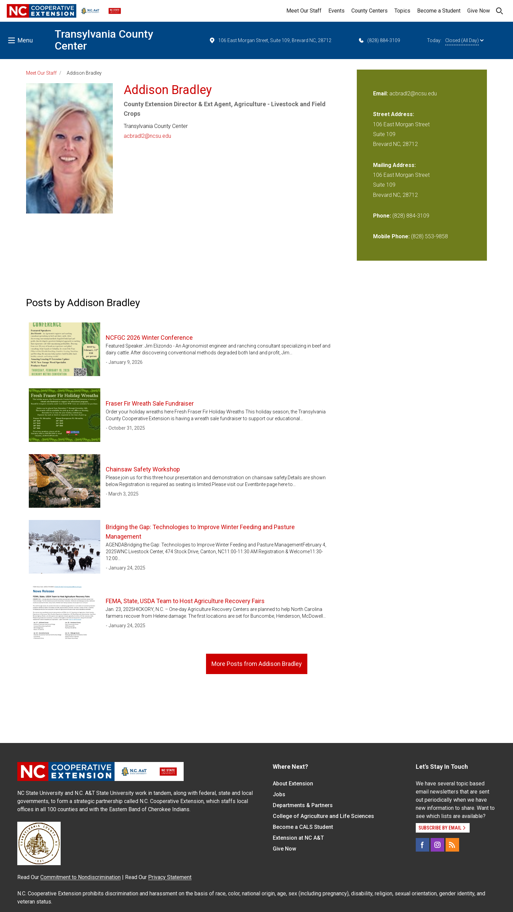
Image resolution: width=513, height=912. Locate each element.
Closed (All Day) (464, 40)
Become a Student (438, 10)
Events (336, 10)
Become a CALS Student (303, 827)
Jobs (279, 794)
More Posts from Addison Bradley (256, 663)
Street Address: (393, 114)
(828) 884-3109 (379, 40)
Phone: (382, 215)
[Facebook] (422, 845)
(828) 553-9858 (429, 236)
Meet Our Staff (304, 10)
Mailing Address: (394, 165)
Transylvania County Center (104, 39)
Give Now (478, 10)
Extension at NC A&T (298, 838)
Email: (381, 93)
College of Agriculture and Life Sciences (323, 816)
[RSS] (452, 845)
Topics (402, 10)
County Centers (369, 10)
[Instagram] (437, 845)
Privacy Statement (169, 877)
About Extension (293, 783)
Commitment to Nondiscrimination (80, 877)
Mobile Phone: (391, 236)
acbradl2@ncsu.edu (147, 136)
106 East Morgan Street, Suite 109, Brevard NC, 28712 (270, 40)
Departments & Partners (303, 805)
